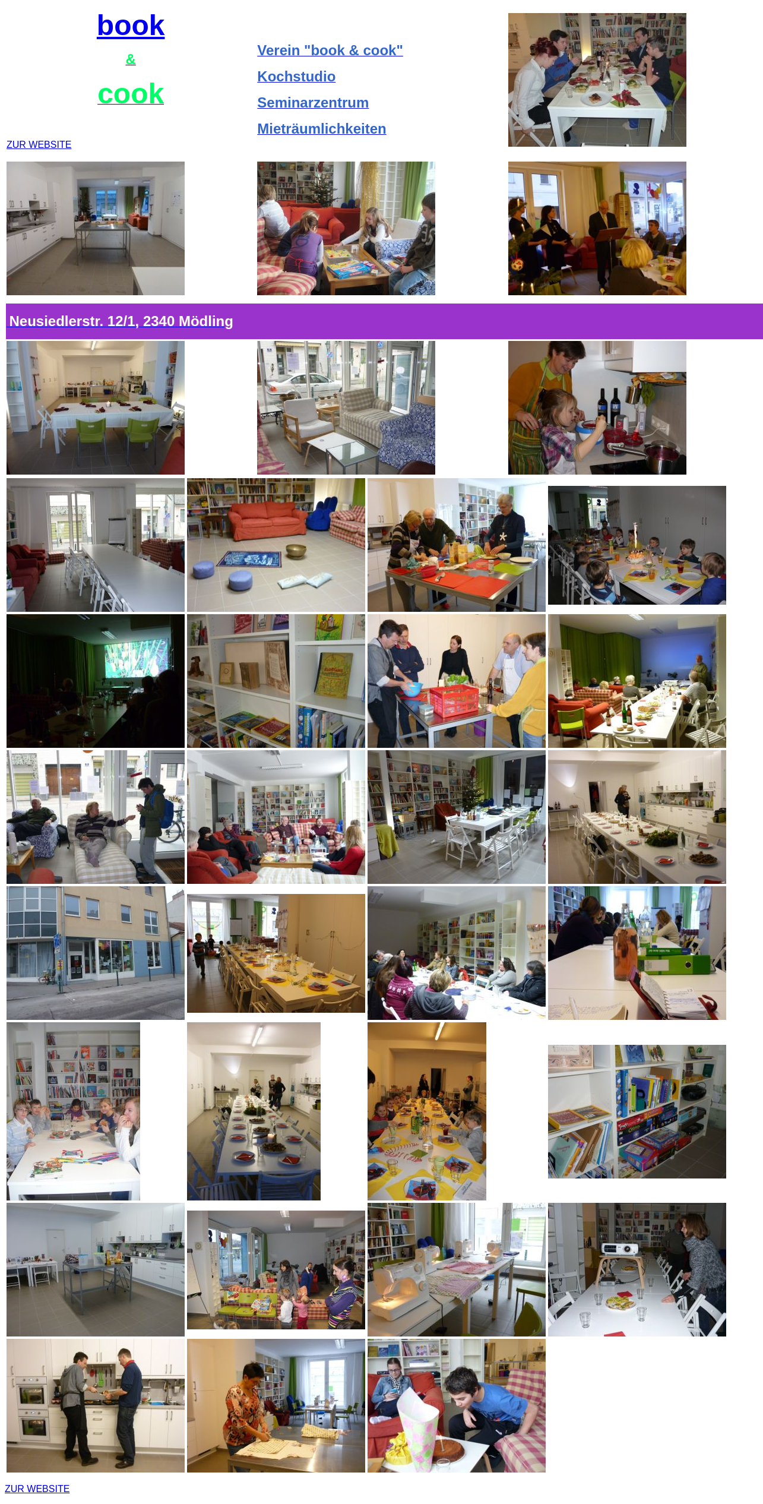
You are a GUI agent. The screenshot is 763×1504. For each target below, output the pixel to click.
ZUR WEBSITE (39, 145)
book (131, 25)
